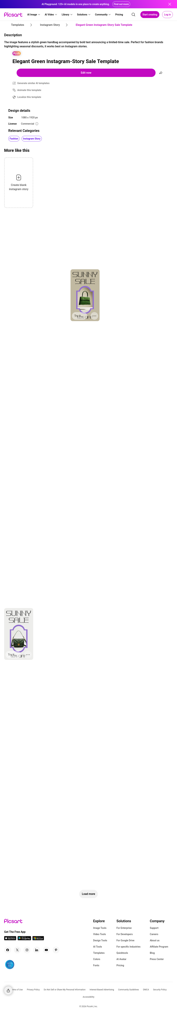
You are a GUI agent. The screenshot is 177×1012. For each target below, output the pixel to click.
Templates (99, 953)
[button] (34, 14)
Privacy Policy (33, 989)
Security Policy (160, 989)
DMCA (146, 989)
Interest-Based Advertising (102, 989)
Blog (152, 953)
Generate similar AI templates (33, 83)
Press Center (157, 959)
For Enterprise (124, 928)
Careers (154, 934)
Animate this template (29, 90)
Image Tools (99, 928)
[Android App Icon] (24, 939)
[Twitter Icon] (17, 949)
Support (154, 928)
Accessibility (88, 997)
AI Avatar (121, 959)
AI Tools (97, 946)
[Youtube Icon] (46, 949)
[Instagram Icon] (27, 949)
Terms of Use (16, 989)
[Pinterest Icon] (56, 949)
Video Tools (99, 934)
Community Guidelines (128, 989)
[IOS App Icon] (10, 939)
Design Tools (100, 940)
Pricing (120, 965)
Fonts (96, 965)
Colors (96, 959)
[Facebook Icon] (7, 949)
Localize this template (29, 97)
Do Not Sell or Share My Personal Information (64, 989)
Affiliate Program (159, 946)
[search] (133, 14)
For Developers (125, 934)
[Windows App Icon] (38, 939)
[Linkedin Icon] (36, 949)
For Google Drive (125, 940)
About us (155, 940)
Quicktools (122, 953)
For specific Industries (129, 946)
